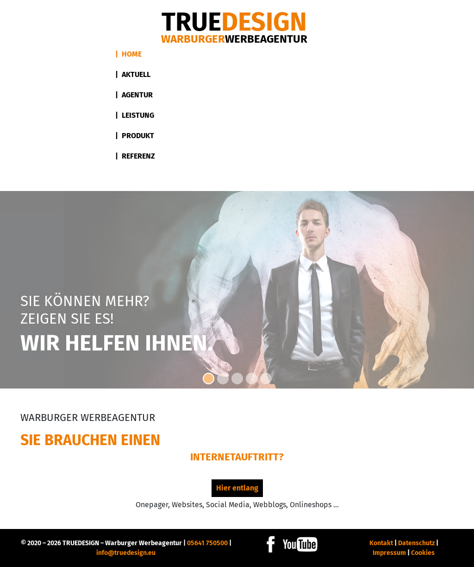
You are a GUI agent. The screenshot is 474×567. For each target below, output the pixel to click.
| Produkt (134, 135)
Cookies (423, 553)
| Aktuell (132, 74)
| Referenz (135, 156)
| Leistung (134, 115)
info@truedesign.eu (126, 553)
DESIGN (234, 22)
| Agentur (134, 94)
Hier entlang (237, 488)
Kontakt (381, 543)
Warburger (234, 38)
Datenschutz (416, 543)
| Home (128, 54)
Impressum (389, 553)
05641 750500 (207, 543)
